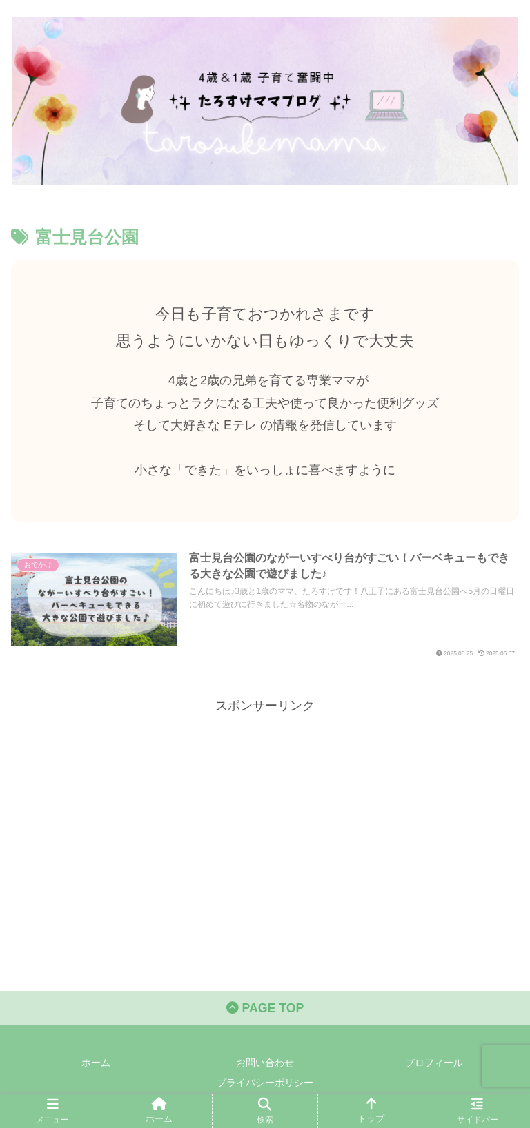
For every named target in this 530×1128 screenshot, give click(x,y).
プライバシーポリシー (265, 1083)
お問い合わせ (265, 1063)
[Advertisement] (265, 813)
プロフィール (434, 1063)
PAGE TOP (265, 1009)
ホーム (95, 1063)
